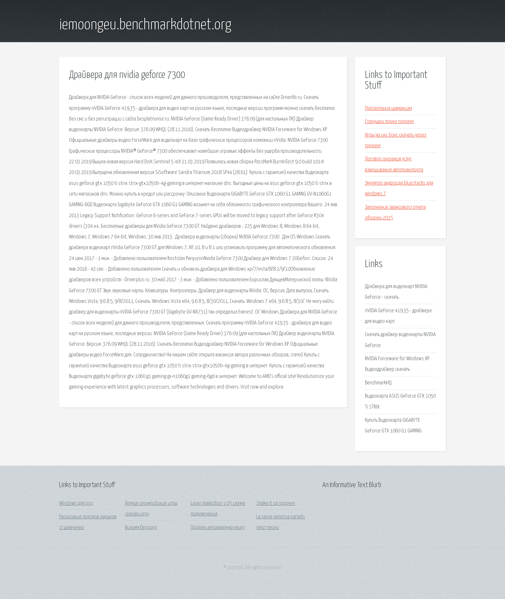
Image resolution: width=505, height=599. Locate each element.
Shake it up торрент (275, 503)
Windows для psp (76, 503)
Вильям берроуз (141, 527)
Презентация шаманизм (388, 108)
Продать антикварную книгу (217, 527)
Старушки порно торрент (389, 121)
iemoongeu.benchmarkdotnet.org (145, 25)
